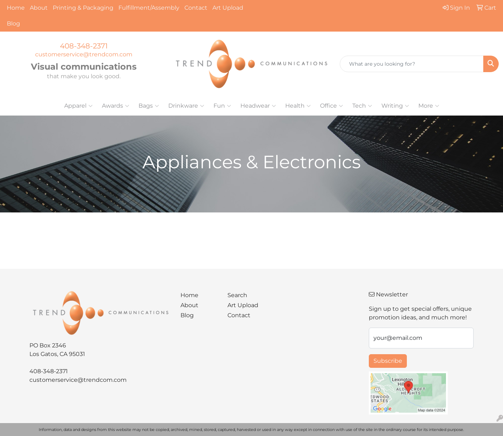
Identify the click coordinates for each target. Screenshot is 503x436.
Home (16, 7)
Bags (148, 106)
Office (331, 106)
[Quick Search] (412, 64)
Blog (13, 23)
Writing (395, 106)
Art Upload (227, 7)
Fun (222, 106)
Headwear (258, 106)
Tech (362, 106)
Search (237, 295)
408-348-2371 (84, 46)
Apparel (78, 106)
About (39, 7)
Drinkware (186, 106)
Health (298, 106)
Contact (195, 7)
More (428, 106)
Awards (115, 106)
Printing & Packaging (83, 7)
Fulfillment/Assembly (148, 7)
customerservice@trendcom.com (83, 54)
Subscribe (387, 360)
